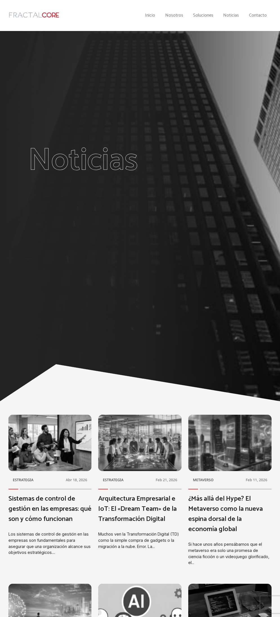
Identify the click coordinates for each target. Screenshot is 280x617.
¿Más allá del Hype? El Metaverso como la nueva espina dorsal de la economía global (225, 514)
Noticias (231, 15)
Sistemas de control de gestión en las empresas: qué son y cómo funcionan (49, 509)
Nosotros (174, 15)
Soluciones (203, 15)
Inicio (150, 15)
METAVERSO (203, 479)
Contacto (258, 15)
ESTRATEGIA (23, 479)
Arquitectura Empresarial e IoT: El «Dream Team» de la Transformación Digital (137, 509)
